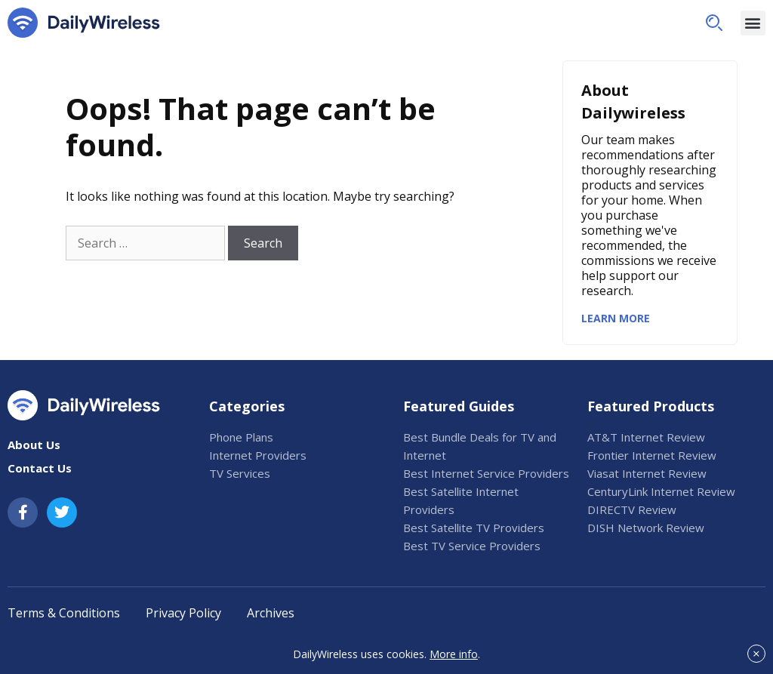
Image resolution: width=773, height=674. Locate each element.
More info (454, 654)
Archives (270, 613)
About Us (34, 444)
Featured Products (650, 406)
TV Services (239, 473)
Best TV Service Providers (471, 545)
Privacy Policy (183, 613)
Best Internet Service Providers (486, 473)
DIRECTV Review (631, 509)
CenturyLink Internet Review (661, 491)
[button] (714, 23)
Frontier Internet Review (651, 455)
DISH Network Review (645, 527)
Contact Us (40, 467)
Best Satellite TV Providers (473, 527)
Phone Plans (241, 437)
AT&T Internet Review (646, 437)
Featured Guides (458, 406)
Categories (247, 406)
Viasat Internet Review (647, 473)
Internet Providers (257, 455)
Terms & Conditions (64, 613)
